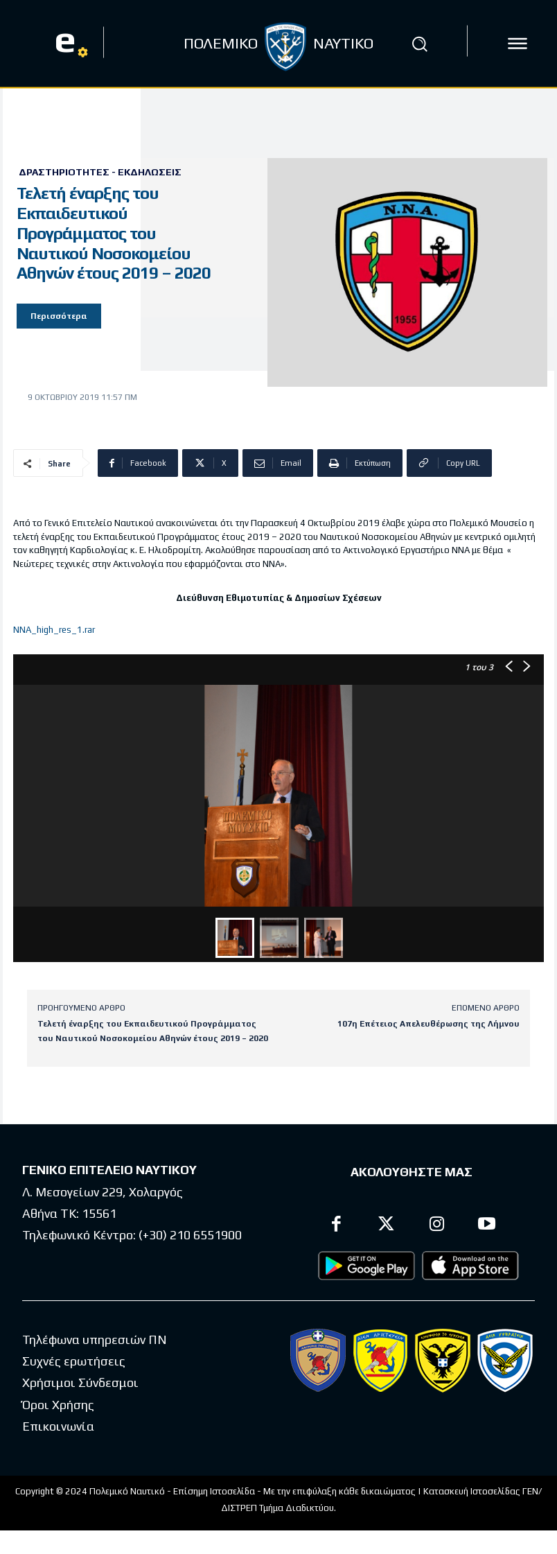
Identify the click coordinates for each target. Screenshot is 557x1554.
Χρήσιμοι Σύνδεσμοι (80, 1382)
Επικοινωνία (58, 1426)
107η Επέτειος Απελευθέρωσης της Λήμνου (428, 1024)
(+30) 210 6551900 (190, 1235)
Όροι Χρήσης (58, 1404)
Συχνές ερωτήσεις (73, 1361)
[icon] (517, 44)
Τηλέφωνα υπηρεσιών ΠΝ (94, 1339)
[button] (420, 43)
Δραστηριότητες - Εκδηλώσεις (100, 172)
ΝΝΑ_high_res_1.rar (54, 630)
